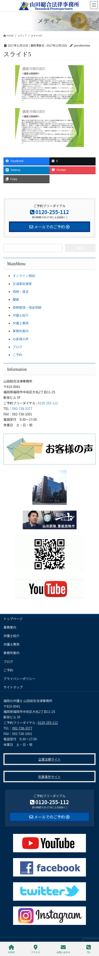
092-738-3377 (22, 408)
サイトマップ (13, 687)
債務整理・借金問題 (27, 307)
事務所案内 (21, 331)
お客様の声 (21, 339)
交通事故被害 (22, 283)
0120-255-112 (48, 403)
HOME (11, 949)
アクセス (35, 949)
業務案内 (9, 627)
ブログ (17, 346)
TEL (88, 949)
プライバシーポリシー (19, 678)
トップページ (13, 618)
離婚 (16, 299)
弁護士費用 (21, 323)
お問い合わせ (63, 949)
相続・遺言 (21, 291)
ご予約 (17, 354)
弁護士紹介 (21, 315)
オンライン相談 (24, 275)
